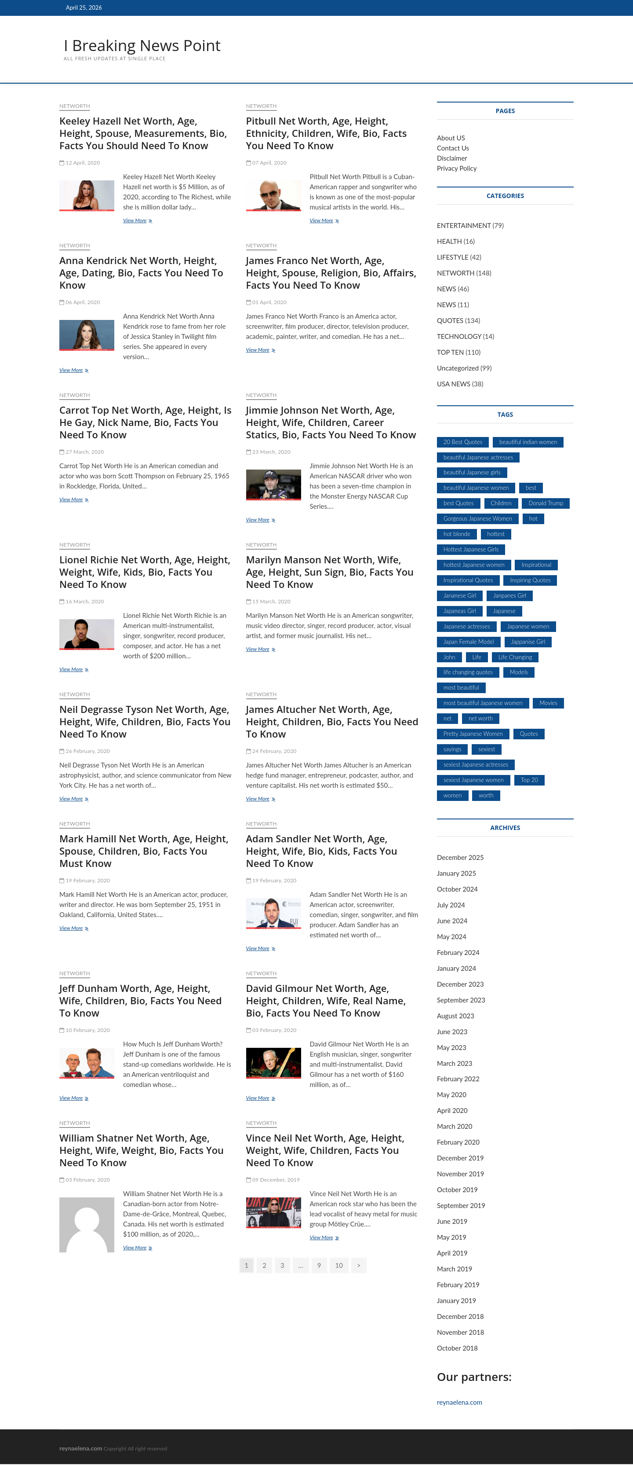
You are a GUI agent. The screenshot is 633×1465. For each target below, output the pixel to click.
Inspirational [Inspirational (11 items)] (536, 565)
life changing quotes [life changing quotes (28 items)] (468, 672)
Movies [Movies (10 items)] (548, 703)
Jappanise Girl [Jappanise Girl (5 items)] (528, 642)
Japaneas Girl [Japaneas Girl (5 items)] (460, 611)
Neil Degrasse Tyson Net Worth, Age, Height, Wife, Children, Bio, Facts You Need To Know (145, 722)
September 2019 (461, 1206)
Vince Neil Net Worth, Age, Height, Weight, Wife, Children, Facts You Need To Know (325, 1150)
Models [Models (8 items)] (519, 672)
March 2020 (454, 1127)
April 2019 (452, 1253)
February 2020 (458, 1142)
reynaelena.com (459, 1402)
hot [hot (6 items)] (533, 518)
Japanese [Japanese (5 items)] (504, 611)
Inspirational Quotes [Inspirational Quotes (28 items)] (468, 580)
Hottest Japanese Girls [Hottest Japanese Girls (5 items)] (471, 549)
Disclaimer (452, 158)
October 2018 (457, 1348)
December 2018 (460, 1317)
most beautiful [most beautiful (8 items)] (461, 687)
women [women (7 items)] (453, 795)
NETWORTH (74, 106)
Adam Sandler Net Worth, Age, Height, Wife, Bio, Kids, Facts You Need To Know (321, 851)
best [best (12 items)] (531, 488)
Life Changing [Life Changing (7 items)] (515, 657)
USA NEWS (453, 384)
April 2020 (452, 1111)
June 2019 (452, 1222)
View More (141, 221)
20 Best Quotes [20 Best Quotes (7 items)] (463, 442)
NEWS (446, 289)
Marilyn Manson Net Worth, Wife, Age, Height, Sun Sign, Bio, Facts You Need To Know (330, 572)
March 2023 (454, 1064)
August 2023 (455, 1016)
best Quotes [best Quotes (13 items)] (459, 503)
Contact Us (453, 148)
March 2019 (454, 1269)
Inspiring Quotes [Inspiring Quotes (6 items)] (530, 580)
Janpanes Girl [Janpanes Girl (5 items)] (509, 595)
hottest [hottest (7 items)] (496, 534)
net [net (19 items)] (447, 718)
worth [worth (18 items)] (486, 795)
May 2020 (451, 1095)
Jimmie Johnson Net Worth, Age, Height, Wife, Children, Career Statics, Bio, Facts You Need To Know (331, 422)
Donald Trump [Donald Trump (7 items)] (545, 503)
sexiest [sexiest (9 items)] (486, 749)
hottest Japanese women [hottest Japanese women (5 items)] (474, 565)
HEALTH (449, 242)
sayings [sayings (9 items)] (452, 749)
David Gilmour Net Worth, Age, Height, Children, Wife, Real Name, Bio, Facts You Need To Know (326, 1001)
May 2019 (451, 1237)
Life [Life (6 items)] (477, 657)
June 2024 (452, 921)
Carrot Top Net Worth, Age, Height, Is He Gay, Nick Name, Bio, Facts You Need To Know (145, 422)
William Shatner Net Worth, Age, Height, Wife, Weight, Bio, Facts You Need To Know (141, 1150)
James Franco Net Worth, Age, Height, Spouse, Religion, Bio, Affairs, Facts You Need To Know (331, 273)
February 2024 (458, 953)
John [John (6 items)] (449, 657)
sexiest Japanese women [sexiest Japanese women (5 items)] (474, 780)
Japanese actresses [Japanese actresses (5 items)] (467, 626)
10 (339, 1266)
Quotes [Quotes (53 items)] (529, 734)
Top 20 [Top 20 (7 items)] (529, 780)
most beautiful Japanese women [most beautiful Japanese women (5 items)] (483, 703)
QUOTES (450, 321)
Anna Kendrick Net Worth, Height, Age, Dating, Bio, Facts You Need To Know (141, 273)
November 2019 (460, 1174)
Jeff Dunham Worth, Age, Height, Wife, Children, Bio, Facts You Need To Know (140, 1001)
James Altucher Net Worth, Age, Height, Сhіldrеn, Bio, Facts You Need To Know (332, 722)
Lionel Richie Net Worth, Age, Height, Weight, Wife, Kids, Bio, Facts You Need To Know (144, 572)
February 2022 (458, 1079)
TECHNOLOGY (459, 337)
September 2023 (461, 1000)
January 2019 (456, 1301)
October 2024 (457, 889)
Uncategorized (458, 368)
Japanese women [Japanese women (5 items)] (528, 626)
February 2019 (458, 1285)
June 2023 (452, 1032)
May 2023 (451, 1048)
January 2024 (456, 969)
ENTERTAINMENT (464, 226)
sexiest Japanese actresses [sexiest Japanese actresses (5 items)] (476, 764)
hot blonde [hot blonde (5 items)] (457, 534)
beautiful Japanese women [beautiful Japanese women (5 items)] (476, 488)
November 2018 (460, 1332)
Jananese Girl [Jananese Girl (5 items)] (460, 595)
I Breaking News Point (144, 45)
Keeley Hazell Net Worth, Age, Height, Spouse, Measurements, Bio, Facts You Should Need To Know (143, 133)
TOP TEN (450, 352)
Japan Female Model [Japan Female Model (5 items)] (469, 642)
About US (451, 138)
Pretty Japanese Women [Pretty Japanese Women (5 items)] (473, 734)
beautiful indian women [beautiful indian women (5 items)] (528, 442)
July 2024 (451, 905)
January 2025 (456, 874)
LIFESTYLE (453, 257)
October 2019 (457, 1190)
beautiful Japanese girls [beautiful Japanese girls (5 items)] (472, 472)
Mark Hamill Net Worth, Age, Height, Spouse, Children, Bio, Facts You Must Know (144, 851)
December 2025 (460, 858)
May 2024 (451, 937)
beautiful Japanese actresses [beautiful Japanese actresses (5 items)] (478, 457)
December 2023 (460, 984)
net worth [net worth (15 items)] (481, 718)
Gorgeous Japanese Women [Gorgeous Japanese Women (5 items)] (478, 518)
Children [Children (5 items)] (501, 503)
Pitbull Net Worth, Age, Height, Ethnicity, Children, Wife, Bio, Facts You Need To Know (326, 133)
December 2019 (460, 1158)
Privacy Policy (457, 169)
